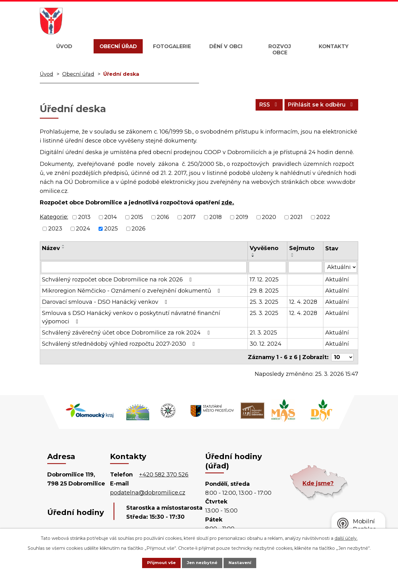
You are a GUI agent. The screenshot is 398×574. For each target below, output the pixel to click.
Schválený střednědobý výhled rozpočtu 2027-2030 (119, 343)
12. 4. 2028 (303, 301)
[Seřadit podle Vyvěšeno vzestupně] (253, 254)
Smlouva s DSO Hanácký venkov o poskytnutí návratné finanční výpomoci (131, 317)
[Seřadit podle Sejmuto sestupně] (292, 256)
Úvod (64, 46)
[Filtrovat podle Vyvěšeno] (267, 267)
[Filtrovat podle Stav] (340, 266)
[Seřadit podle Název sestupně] (63, 248)
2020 (269, 217)
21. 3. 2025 (263, 332)
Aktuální (337, 279)
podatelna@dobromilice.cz (147, 491)
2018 (215, 217)
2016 (163, 217)
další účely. (346, 537)
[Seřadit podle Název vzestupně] (63, 245)
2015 (137, 217)
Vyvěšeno (264, 248)
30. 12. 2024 (265, 343)
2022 (323, 217)
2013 (84, 217)
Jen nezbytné (202, 562)
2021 (296, 217)
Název (51, 248)
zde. (227, 202)
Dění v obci (226, 46)
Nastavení (244, 562)
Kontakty (334, 46)
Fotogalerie (172, 46)
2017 (189, 217)
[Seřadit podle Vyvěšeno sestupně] (253, 256)
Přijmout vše (156, 562)
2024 (83, 228)
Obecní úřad (118, 46)
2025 (111, 228)
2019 (242, 217)
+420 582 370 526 (163, 474)
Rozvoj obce (279, 49)
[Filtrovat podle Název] (144, 267)
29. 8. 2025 (264, 290)
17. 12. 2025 (264, 279)
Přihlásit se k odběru (319, 105)
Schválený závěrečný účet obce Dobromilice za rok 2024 (127, 332)
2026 (139, 228)
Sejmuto (301, 248)
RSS (264, 105)
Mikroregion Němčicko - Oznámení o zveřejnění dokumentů (132, 290)
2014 (110, 217)
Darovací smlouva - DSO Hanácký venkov (106, 301)
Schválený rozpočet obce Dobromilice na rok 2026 (118, 279)
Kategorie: (54, 216)
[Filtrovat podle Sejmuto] (305, 267)
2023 (55, 228)
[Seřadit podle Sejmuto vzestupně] (292, 254)
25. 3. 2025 (264, 301)
